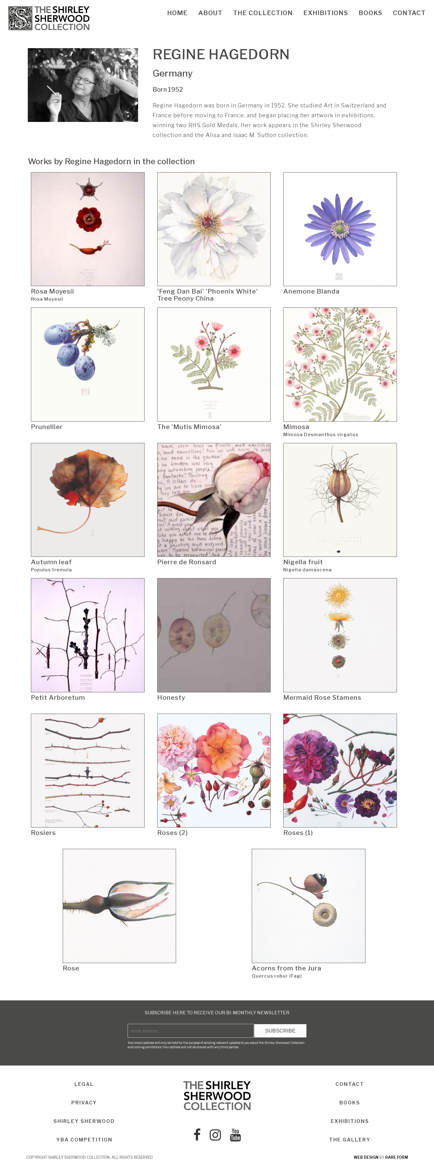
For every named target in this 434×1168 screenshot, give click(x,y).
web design (366, 1157)
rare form (396, 1157)
